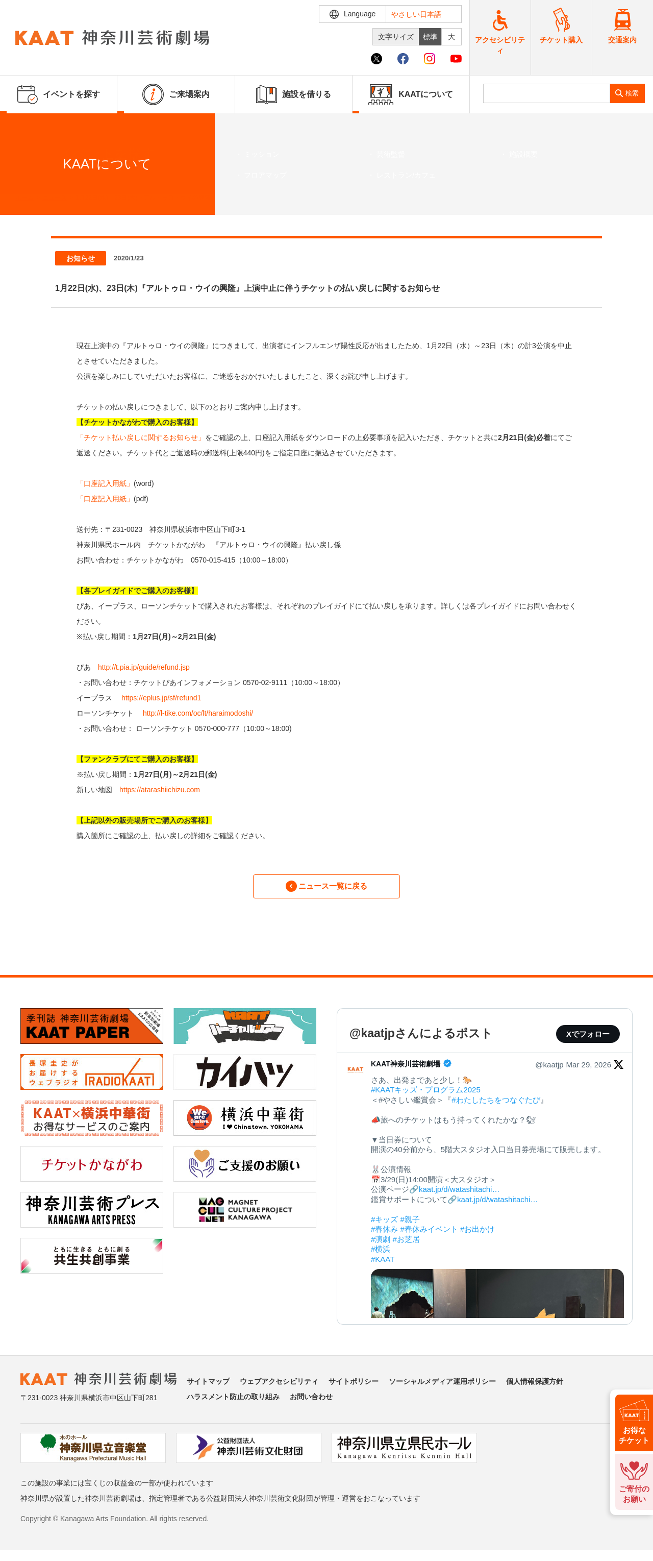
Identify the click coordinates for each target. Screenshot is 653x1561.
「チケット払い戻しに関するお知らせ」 (141, 437)
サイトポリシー (354, 1387)
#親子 (410, 1225)
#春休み (384, 1235)
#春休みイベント (429, 1235)
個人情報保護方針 (534, 1387)
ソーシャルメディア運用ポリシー (442, 1387)
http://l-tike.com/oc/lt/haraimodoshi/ (198, 713)
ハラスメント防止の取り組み (233, 1402)
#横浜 (380, 1255)
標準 (430, 37)
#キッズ (384, 1225)
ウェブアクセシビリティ (279, 1387)
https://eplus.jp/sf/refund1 (161, 698)
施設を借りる (293, 94)
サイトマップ (208, 1387)
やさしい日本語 (416, 14)
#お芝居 (406, 1244)
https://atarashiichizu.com (159, 790)
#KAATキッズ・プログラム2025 (426, 1095)
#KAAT (382, 1264)
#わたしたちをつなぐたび (495, 1105)
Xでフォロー (588, 1039)
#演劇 (380, 1244)
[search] (546, 93)
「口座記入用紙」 (105, 483)
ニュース (54, 197)
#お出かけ (477, 1235)
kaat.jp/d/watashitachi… (459, 1195)
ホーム (24, 197)
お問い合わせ (311, 1402)
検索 (632, 93)
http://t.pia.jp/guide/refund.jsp (144, 667)
